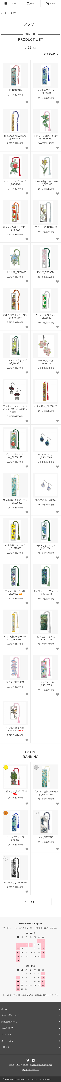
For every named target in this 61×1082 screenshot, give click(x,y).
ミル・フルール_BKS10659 (46, 683)
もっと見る (31, 901)
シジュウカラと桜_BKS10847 (15, 729)
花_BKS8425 (15, 90)
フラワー (14, 13)
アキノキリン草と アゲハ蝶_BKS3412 (15, 362)
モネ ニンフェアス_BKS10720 (46, 638)
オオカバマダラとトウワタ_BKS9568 (15, 316)
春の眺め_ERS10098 (45, 500)
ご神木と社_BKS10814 (15, 792)
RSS (18, 1065)
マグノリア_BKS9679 (46, 227)
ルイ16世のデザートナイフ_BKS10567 (15, 638)
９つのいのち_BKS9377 (15, 882)
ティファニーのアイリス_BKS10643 (46, 592)
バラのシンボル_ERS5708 (46, 362)
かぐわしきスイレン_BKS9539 (46, 316)
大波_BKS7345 (45, 837)
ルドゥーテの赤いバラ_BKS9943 (15, 182)
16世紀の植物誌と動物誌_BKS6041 (15, 137)
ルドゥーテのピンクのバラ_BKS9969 (46, 137)
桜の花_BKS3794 (45, 272)
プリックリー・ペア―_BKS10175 (15, 455)
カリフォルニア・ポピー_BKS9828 (15, 228)
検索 (30, 3)
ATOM (25, 1065)
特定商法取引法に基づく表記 (41, 1065)
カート (51, 3)
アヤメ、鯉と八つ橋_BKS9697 (15, 592)
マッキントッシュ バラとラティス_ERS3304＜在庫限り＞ (15, 409)
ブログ (11, 1065)
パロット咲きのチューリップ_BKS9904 (46, 183)
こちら (49, 928)
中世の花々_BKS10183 (45, 406)
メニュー (10, 3)
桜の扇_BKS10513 (15, 682)
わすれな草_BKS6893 (15, 272)
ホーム (3, 13)
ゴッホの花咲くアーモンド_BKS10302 (15, 501)
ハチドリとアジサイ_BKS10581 (46, 547)
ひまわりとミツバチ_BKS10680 (15, 546)
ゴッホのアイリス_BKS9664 (46, 91)
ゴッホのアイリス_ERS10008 (46, 456)
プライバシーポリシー (30, 1070)
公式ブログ (39, 928)
